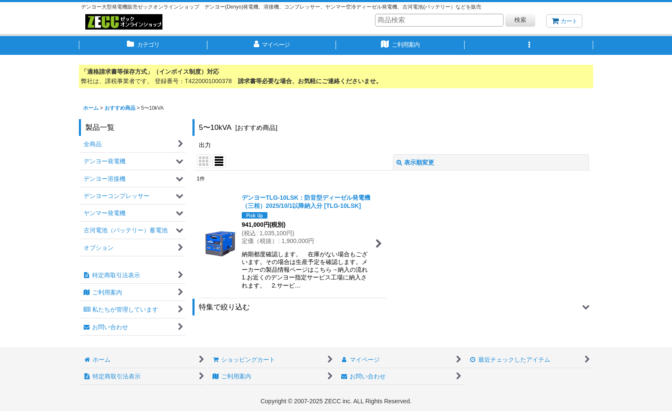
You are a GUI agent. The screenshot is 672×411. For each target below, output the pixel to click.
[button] (529, 45)
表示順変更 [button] (415, 162)
